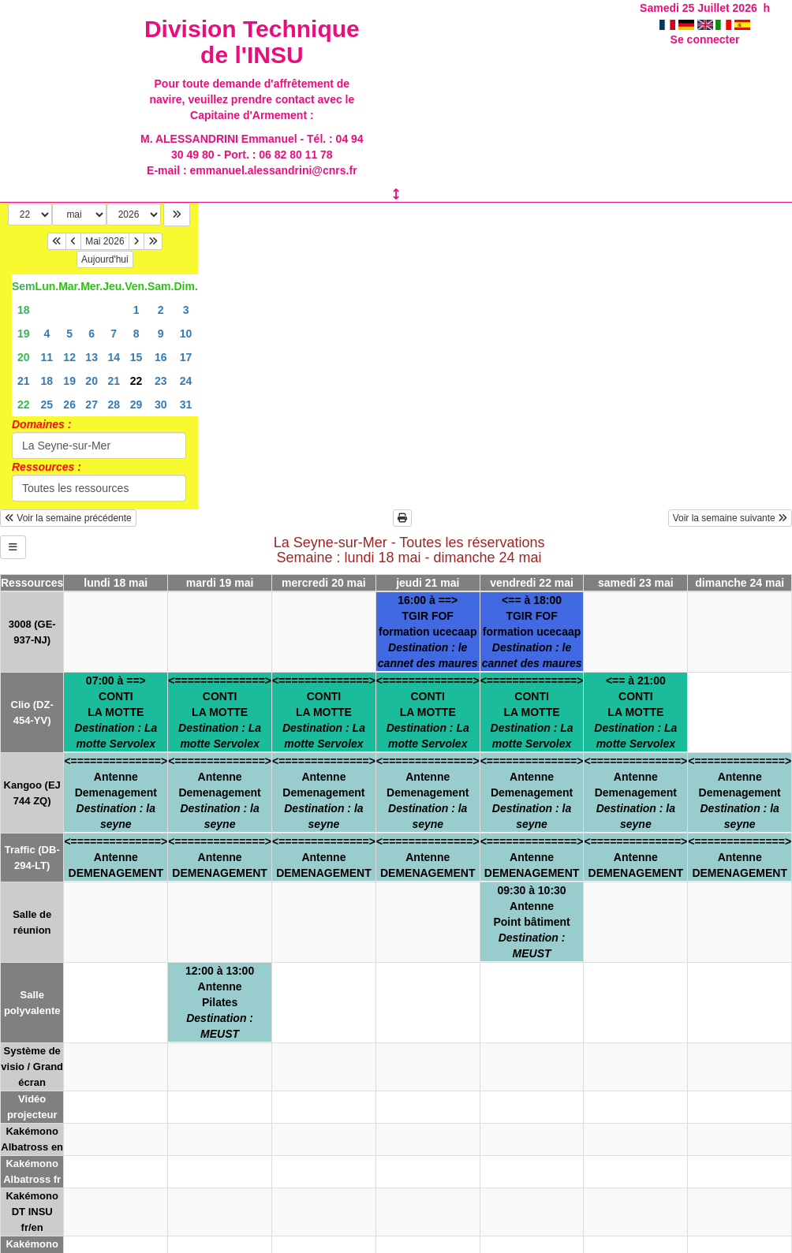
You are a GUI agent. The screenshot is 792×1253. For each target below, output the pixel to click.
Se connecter (705, 39)
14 (113, 357)
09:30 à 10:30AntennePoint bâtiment (531, 922)
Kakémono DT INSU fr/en (32, 1211)
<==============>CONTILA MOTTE (219, 712)
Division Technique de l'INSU (252, 42)
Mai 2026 (104, 241)
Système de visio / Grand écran (32, 1066)
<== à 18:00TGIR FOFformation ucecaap (532, 631)
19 (23, 333)
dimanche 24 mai (739, 582)
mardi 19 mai (220, 582)
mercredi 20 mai (324, 582)
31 (186, 404)
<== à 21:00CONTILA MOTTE (635, 712)
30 (161, 404)
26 (69, 404)
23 (161, 381)
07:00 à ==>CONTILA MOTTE (115, 712)
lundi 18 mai (116, 582)
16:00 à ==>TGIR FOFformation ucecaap (428, 631)
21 (23, 381)
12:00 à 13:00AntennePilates (219, 1002)
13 (91, 357)
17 (186, 357)
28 (113, 404)
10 (186, 333)
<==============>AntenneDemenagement (115, 792)
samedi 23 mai (636, 582)
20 (23, 357)
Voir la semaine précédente (68, 518)
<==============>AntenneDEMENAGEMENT (115, 857)
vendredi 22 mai (531, 582)
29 (136, 404)
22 (23, 404)
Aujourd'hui (105, 259)
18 (23, 310)
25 (47, 404)
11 (47, 357)
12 (69, 357)
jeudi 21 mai (427, 582)
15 (136, 357)
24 (186, 381)
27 (91, 404)
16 (161, 357)
